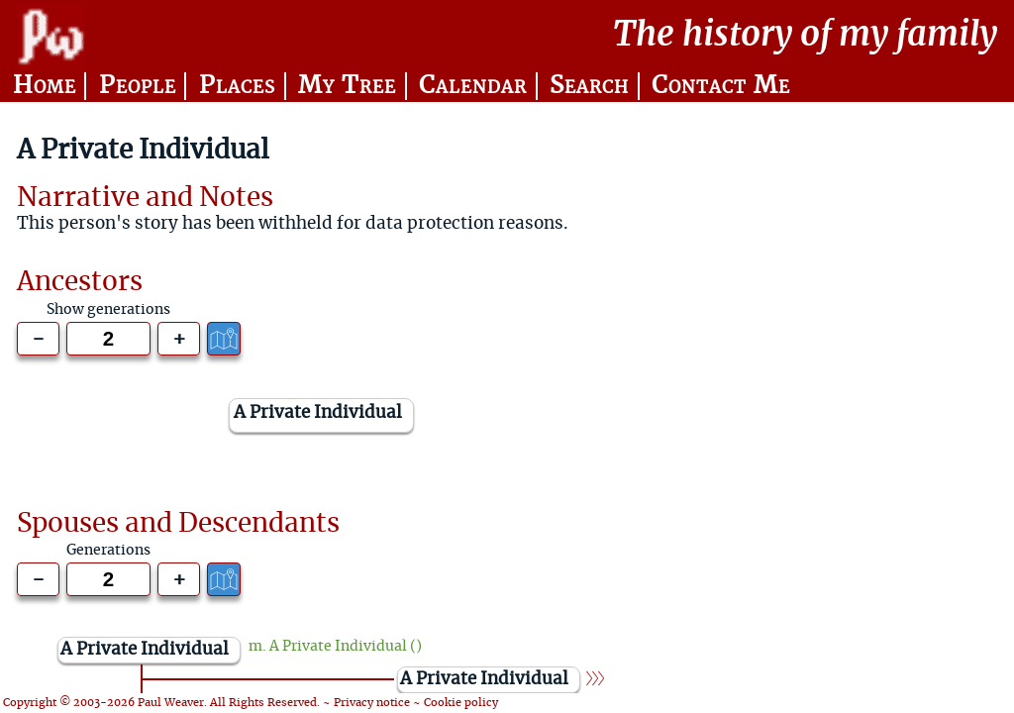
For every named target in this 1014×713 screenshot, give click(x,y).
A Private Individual (338, 647)
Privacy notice (372, 702)
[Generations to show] (109, 339)
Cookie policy (461, 702)
